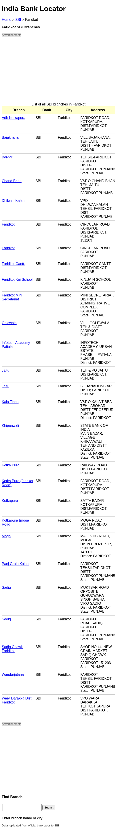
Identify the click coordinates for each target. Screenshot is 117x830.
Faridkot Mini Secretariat (12, 297)
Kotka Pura (10, 465)
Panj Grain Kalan (15, 564)
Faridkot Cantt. (13, 264)
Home (6, 19)
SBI (18, 19)
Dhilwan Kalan (13, 201)
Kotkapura (10, 501)
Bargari (7, 157)
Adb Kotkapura (13, 118)
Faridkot (8, 224)
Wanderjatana (13, 674)
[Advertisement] (58, 71)
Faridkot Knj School (17, 279)
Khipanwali (10, 425)
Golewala (9, 323)
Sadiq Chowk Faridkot (12, 649)
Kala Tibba (10, 402)
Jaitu (5, 370)
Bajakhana (10, 137)
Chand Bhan (12, 181)
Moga (6, 536)
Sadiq (6, 587)
